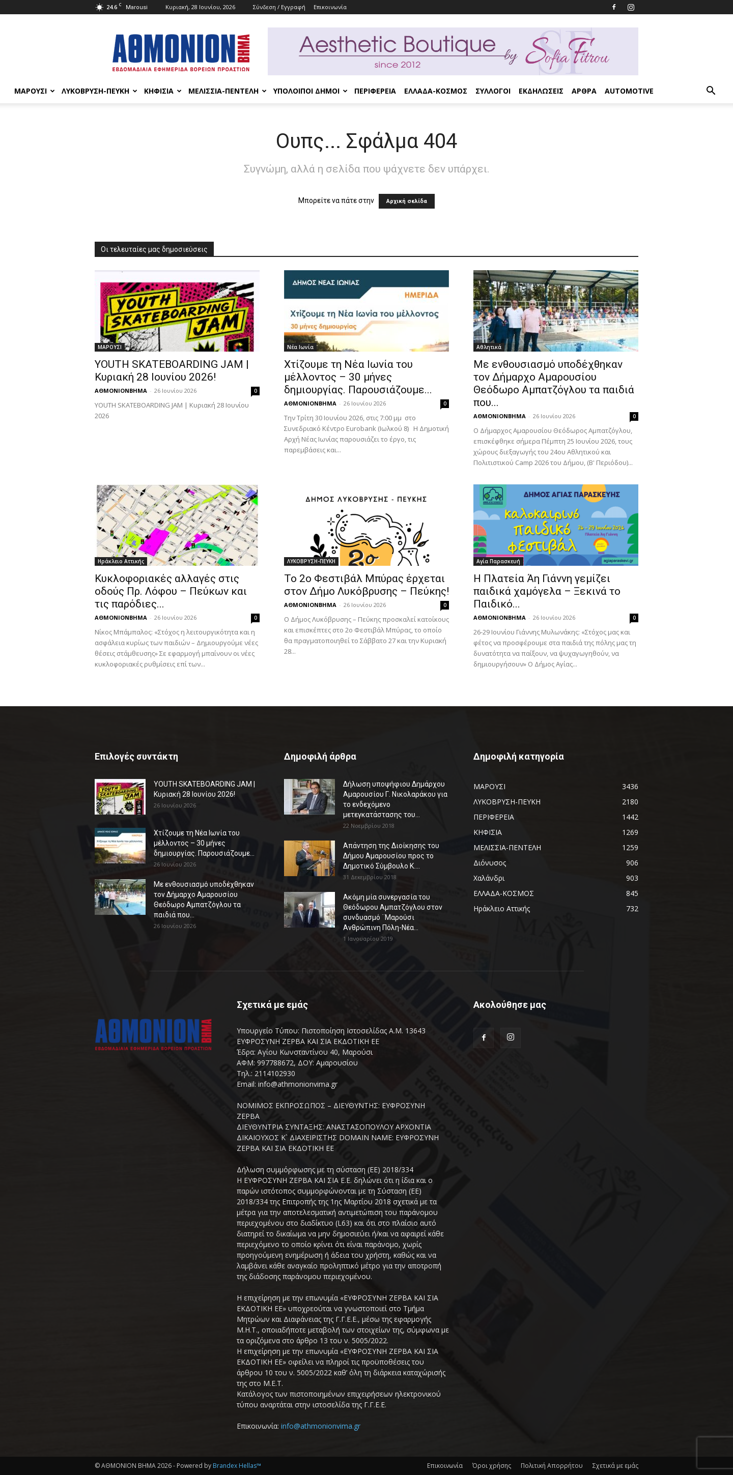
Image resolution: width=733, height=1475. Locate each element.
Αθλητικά (488, 347)
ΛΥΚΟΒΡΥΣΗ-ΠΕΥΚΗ (99, 91)
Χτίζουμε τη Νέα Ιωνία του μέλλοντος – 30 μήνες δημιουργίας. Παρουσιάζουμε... (358, 377)
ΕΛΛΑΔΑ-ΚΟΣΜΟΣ (435, 91)
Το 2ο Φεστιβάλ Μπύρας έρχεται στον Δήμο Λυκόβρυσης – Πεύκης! (366, 584)
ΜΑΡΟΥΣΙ (34, 91)
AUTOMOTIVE (629, 91)
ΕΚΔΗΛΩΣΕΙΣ (541, 91)
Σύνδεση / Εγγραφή (279, 7)
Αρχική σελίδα (406, 201)
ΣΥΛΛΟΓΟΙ (493, 91)
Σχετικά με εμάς (615, 1465)
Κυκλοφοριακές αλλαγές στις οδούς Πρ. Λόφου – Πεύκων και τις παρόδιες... (171, 591)
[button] (710, 92)
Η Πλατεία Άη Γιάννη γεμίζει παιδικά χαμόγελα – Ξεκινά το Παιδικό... (547, 591)
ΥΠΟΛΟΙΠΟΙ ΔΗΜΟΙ (310, 91)
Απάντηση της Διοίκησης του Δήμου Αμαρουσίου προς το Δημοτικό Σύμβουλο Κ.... (391, 856)
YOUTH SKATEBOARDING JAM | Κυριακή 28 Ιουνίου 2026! (172, 370)
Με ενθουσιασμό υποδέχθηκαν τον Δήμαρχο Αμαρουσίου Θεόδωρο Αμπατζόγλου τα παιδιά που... (553, 383)
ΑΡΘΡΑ (584, 91)
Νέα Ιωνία (300, 347)
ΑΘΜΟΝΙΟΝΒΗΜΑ (121, 390)
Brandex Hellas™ (237, 1465)
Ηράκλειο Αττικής (121, 561)
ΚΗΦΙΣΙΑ (163, 91)
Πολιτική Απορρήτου (552, 1465)
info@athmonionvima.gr (320, 1426)
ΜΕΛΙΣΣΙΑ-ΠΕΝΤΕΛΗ (227, 91)
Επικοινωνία (330, 7)
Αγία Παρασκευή (498, 561)
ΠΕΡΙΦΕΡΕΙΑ (375, 91)
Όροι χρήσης (491, 1465)
